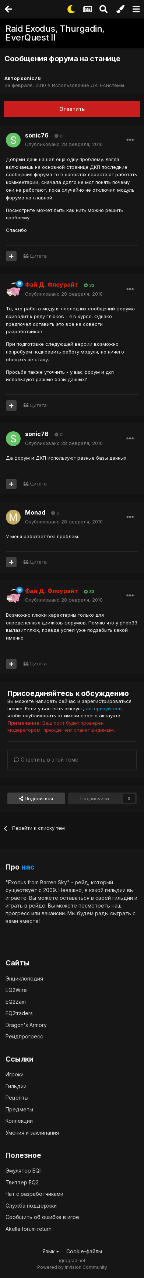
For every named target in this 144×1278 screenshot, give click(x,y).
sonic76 (31, 78)
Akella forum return (29, 1229)
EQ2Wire (16, 990)
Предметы (19, 1109)
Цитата (38, 256)
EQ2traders (19, 1013)
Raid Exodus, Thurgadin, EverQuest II (55, 33)
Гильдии (16, 1086)
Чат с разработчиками (34, 1194)
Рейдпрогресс (24, 1036)
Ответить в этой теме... (48, 759)
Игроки (15, 1074)
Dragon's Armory (26, 1025)
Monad (35, 512)
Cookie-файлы (84, 1251)
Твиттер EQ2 (22, 1182)
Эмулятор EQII (24, 1170)
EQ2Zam (16, 1002)
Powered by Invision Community (72, 1267)
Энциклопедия (24, 978)
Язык (50, 1251)
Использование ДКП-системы (88, 85)
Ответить (72, 109)
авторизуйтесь (104, 708)
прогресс (18, 913)
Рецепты (17, 1097)
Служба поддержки (31, 1205)
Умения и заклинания (32, 1132)
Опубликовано (64, 144)
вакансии (53, 913)
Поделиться (36, 798)
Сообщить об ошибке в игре (42, 1217)
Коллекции (19, 1121)
